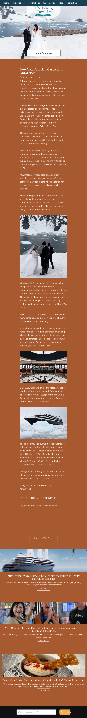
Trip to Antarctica (43, 53)
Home (6, 2)
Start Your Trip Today (43, 538)
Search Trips (49, 2)
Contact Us (72, 2)
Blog (61, 2)
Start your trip (65, 712)
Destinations (34, 2)
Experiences (18, 2)
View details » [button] (43, 588)
